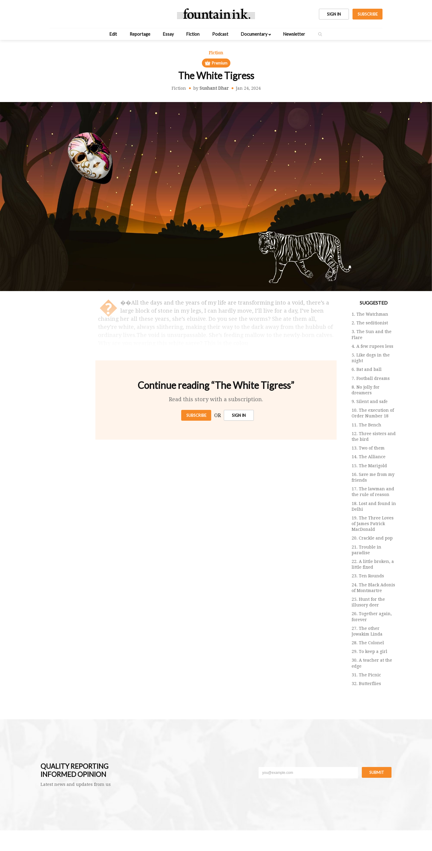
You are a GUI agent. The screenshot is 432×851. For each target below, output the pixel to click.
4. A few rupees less (372, 346)
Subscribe (196, 415)
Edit (113, 34)
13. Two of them (368, 448)
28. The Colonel (368, 642)
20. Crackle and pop (372, 538)
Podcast (220, 34)
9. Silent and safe (370, 401)
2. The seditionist (370, 322)
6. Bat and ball (367, 369)
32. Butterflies (366, 683)
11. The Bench (366, 424)
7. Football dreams (371, 378)
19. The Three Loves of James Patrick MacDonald (373, 524)
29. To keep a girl (369, 651)
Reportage (140, 34)
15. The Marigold (369, 465)
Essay (168, 34)
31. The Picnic (366, 674)
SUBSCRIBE (368, 14)
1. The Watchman (370, 314)
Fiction (193, 34)
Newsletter (294, 34)
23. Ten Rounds (368, 575)
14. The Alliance (369, 456)
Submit (376, 772)
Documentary (254, 34)
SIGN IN (334, 14)
